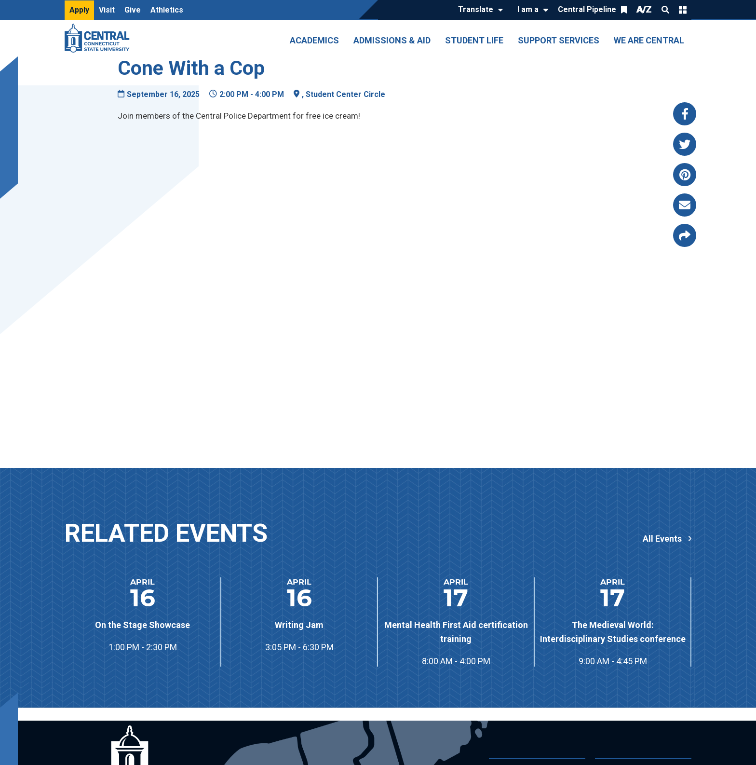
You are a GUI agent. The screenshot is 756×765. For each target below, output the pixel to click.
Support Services (558, 40)
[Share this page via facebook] (684, 113)
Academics (314, 40)
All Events (662, 538)
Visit (107, 9)
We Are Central (649, 40)
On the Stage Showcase (142, 625)
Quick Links (682, 9)
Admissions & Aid (392, 40)
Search (665, 9)
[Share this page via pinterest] (684, 174)
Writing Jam (299, 625)
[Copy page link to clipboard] (684, 235)
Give (132, 9)
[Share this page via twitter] (684, 144)
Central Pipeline (587, 9)
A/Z (644, 9)
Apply (79, 9)
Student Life (474, 40)
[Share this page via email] (684, 205)
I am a (528, 9)
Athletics (166, 9)
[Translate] (478, 10)
